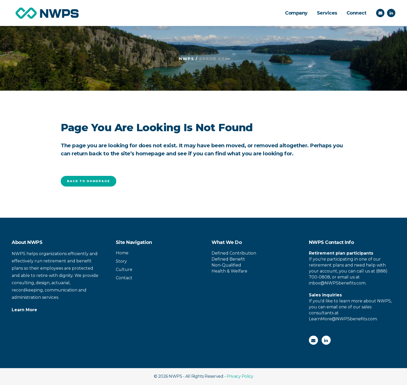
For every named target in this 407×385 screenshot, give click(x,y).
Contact (124, 277)
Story (121, 261)
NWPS (186, 58)
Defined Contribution (234, 253)
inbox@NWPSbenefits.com (337, 283)
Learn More (24, 309)
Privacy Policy (240, 376)
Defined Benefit (228, 259)
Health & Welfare (229, 271)
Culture (124, 269)
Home (122, 252)
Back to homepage (88, 181)
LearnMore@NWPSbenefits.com (343, 318)
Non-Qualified (226, 265)
